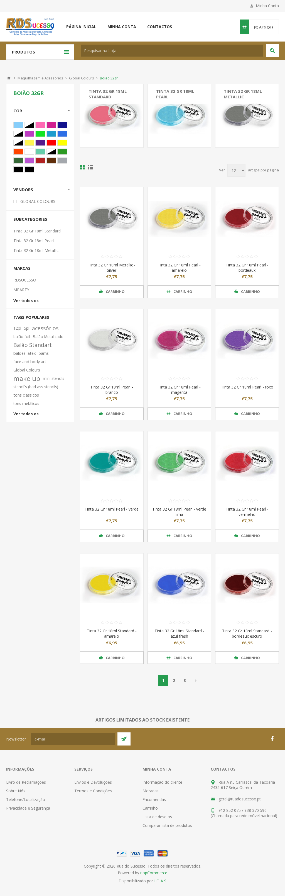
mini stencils (53, 378)
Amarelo (62, 143)
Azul (29, 125)
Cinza (62, 160)
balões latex (24, 353)
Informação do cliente (162, 782)
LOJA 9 (160, 880)
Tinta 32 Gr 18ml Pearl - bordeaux (247, 267)
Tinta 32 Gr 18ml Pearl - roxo (247, 387)
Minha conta (121, 26)
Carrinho (150, 808)
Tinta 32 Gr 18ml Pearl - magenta (179, 389)
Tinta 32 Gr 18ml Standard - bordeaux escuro (247, 633)
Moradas (150, 790)
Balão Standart (32, 345)
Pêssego (51, 152)
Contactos (159, 26)
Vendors (23, 189)
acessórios (45, 328)
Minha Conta (267, 5)
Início (9, 78)
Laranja (18, 152)
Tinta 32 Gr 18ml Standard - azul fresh (179, 633)
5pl (26, 328)
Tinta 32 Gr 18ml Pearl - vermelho (247, 511)
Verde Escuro (18, 160)
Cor (17, 110)
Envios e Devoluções (93, 782)
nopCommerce (153, 872)
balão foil (21, 336)
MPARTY (21, 289)
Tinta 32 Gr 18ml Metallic (243, 93)
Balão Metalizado (48, 336)
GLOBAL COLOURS (37, 201)
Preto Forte (29, 169)
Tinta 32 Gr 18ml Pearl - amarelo (179, 267)
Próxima (196, 680)
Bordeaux (18, 143)
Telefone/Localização (25, 799)
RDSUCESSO (24, 280)
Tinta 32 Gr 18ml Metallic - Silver (112, 267)
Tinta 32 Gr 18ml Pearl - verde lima (179, 511)
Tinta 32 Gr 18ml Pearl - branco (111, 389)
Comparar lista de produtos (167, 825)
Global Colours (81, 78)
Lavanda (29, 160)
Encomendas (154, 799)
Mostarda (29, 143)
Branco (29, 152)
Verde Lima (40, 134)
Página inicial (81, 26)
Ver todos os (26, 300)
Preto (18, 169)
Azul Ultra (62, 134)
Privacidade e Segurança (28, 808)
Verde (18, 134)
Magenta (51, 125)
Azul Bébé (18, 125)
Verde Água (40, 152)
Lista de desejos (157, 816)
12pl (17, 328)
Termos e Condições (93, 790)
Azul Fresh (51, 134)
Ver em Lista (90, 167)
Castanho (51, 160)
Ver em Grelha (82, 167)
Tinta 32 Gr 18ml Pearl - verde (112, 509)
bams (44, 353)
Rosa (40, 125)
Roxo (40, 143)
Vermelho (51, 143)
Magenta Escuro (29, 134)
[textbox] (172, 51)
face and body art (29, 361)
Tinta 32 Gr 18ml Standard (108, 93)
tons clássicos (26, 395)
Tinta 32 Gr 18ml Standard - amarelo (112, 633)
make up (26, 378)
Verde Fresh (62, 152)
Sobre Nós (15, 790)
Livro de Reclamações (26, 782)
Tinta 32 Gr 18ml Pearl (175, 93)
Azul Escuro (62, 125)
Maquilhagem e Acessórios (40, 78)
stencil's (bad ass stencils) (35, 386)
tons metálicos (26, 403)
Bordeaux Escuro (40, 160)
